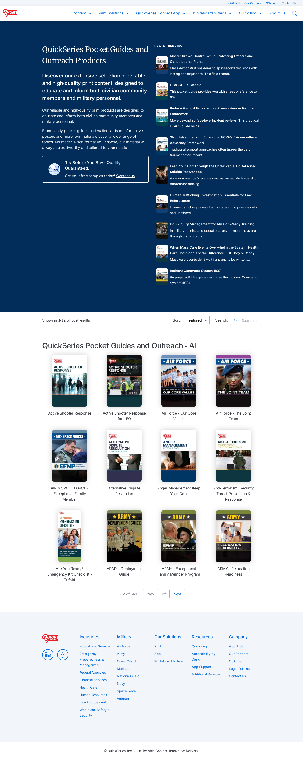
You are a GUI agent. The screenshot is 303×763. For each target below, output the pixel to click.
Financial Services (93, 680)
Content (79, 13)
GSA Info (272, 3)
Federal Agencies (93, 672)
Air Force (123, 646)
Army (121, 654)
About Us (277, 13)
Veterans (123, 698)
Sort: (177, 320)
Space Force (126, 691)
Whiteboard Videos (210, 13)
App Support (201, 667)
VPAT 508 (234, 3)
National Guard (128, 676)
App (157, 654)
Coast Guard (126, 661)
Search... (245, 320)
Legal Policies (239, 669)
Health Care (88, 687)
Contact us (125, 175)
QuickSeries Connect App (158, 13)
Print (157, 646)
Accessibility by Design (203, 656)
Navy (121, 684)
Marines (123, 669)
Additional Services (206, 674)
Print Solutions (111, 13)
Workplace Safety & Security (95, 712)
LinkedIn (47, 654)
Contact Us (289, 3)
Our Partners (253, 3)
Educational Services (95, 646)
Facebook (62, 654)
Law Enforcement (93, 702)
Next (177, 594)
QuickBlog (248, 13)
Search (297, 13)
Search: (221, 320)
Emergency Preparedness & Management (92, 659)
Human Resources (93, 695)
